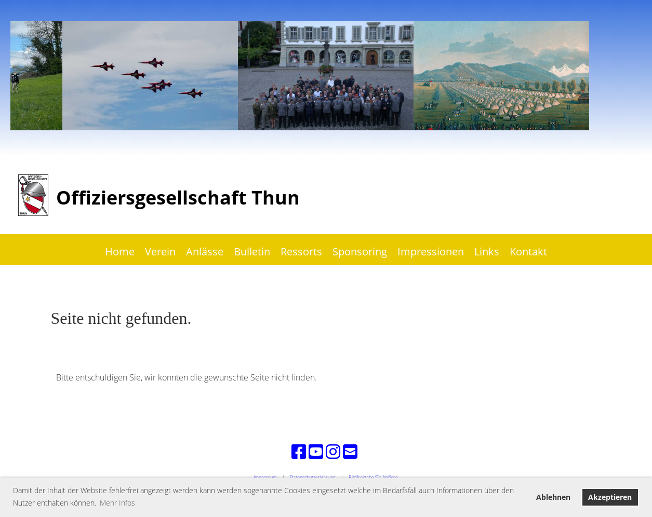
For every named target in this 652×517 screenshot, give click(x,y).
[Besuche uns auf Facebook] (298, 451)
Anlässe (204, 251)
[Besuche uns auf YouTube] (316, 451)
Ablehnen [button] (553, 497)
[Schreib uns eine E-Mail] (350, 451)
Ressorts (301, 251)
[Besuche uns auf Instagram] (333, 451)
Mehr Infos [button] (117, 503)
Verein (160, 251)
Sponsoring (359, 251)
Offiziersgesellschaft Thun (178, 197)
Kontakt (528, 251)
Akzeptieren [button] (610, 497)
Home (120, 251)
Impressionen (430, 251)
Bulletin (252, 251)
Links (486, 251)
